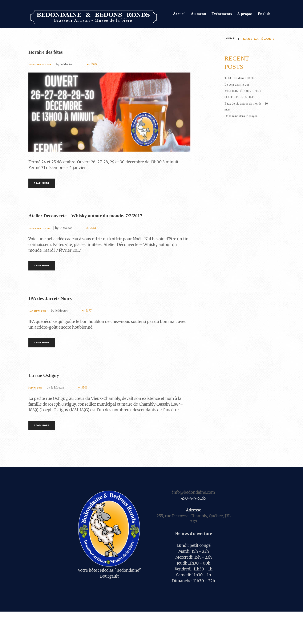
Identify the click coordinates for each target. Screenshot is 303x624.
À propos (244, 14)
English (264, 14)
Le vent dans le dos (239, 84)
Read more (46, 184)
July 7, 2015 (36, 397)
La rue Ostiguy (47, 384)
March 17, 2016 (38, 317)
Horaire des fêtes (49, 51)
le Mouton (72, 64)
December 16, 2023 (41, 64)
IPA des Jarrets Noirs (55, 304)
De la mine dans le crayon (244, 116)
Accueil (179, 14)
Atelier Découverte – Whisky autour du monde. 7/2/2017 (98, 218)
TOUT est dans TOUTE (243, 78)
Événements (221, 14)
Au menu (198, 14)
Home (229, 39)
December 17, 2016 (41, 231)
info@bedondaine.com (193, 504)
